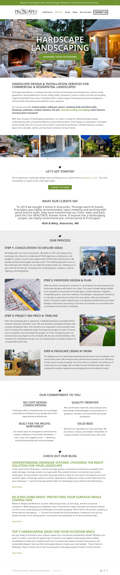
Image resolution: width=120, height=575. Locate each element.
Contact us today (60, 187)
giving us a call (90, 177)
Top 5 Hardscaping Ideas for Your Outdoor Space (53, 531)
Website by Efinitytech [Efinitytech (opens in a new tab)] (39, 570)
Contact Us (101, 12)
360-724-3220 (85, 12)
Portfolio (47, 12)
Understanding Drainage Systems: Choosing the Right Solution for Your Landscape (57, 464)
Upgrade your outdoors (60, 57)
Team (75, 12)
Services (59, 12)
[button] (6, 146)
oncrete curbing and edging (75, 110)
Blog (67, 12)
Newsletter (57, 570)
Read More (17, 487)
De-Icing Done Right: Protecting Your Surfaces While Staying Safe (56, 498)
